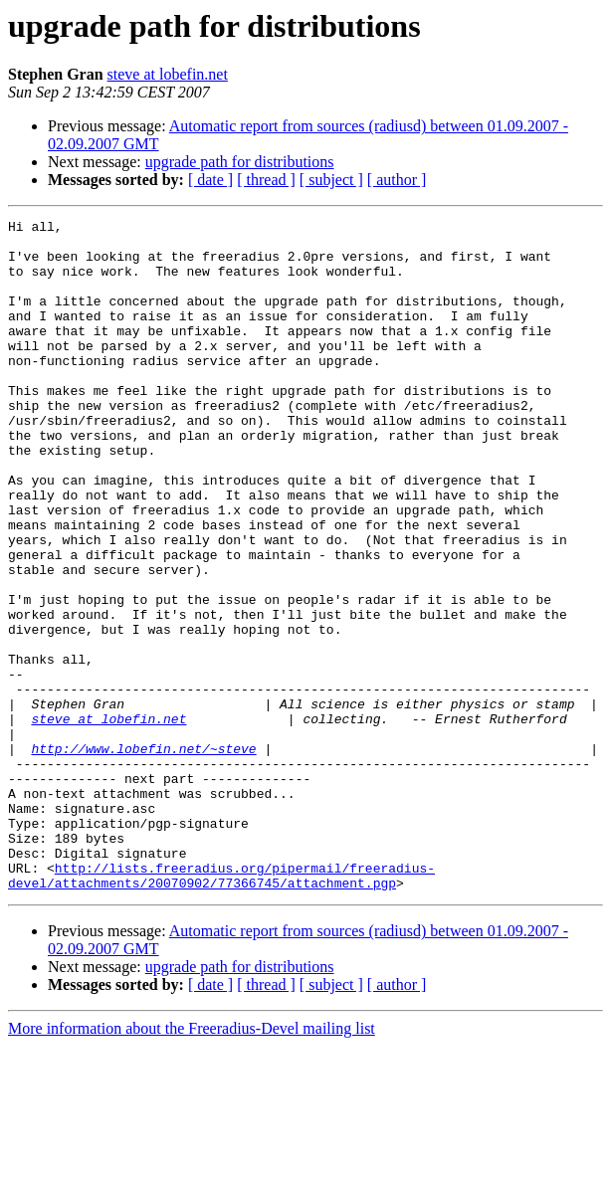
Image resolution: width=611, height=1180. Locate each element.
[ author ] (397, 179)
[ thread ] (266, 179)
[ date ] (210, 179)
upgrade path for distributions (239, 161)
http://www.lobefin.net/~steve (143, 856)
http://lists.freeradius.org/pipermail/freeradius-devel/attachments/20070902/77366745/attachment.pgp (221, 1008)
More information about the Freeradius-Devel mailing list (191, 1162)
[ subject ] (331, 179)
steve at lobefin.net (167, 74)
